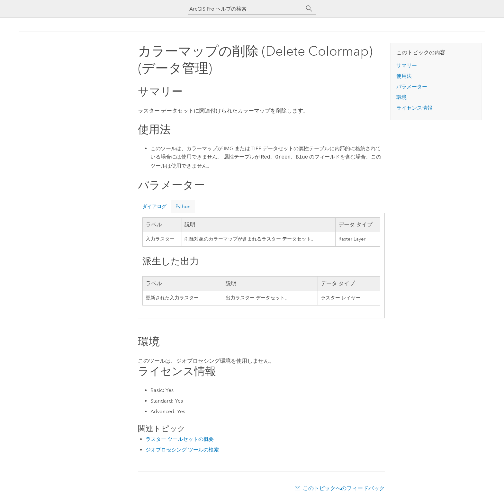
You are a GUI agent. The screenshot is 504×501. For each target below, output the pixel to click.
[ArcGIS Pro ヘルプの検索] (245, 8)
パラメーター (411, 87)
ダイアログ (154, 206)
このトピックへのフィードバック (344, 488)
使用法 (404, 76)
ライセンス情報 (414, 108)
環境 (401, 97)
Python (183, 206)
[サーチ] (309, 8)
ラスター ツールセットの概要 (180, 439)
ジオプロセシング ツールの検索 (182, 450)
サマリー (406, 65)
